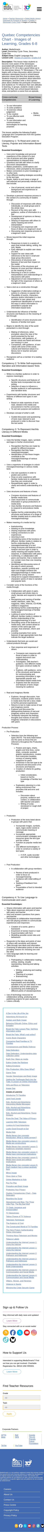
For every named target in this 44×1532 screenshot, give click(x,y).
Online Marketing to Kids (16, 1180)
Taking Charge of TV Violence (18, 1217)
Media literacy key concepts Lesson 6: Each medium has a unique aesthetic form (22, 1167)
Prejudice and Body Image (17, 1186)
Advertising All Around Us (16, 1017)
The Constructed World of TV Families (22, 1227)
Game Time (11, 1073)
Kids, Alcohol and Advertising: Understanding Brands (18, 1109)
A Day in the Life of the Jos (17, 1013)
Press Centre (10, 1505)
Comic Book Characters (16, 1038)
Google (32, 1435)
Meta (3, 1437)
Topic (5, 1403)
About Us (8, 1494)
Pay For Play (11, 1183)
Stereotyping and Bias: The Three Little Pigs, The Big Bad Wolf (20, 1203)
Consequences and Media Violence (20, 1047)
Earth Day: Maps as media (17, 1059)
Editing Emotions (13, 1066)
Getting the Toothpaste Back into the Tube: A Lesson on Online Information (21, 1081)
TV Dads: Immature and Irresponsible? (16, 1209)
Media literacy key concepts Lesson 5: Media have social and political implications (22, 1160)
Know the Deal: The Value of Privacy (21, 1118)
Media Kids (10, 1132)
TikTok (4, 1446)
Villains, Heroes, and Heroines (18, 1281)
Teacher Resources (16, 18)
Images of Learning (14, 1092)
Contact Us (9, 1500)
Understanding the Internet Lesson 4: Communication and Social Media (21, 1271)
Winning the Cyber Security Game (20, 1288)
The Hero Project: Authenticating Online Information (19, 1231)
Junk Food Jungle (13, 1099)
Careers (7, 1489)
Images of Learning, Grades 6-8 (28, 58)
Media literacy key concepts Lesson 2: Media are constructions (22, 1142)
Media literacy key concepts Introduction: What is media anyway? (21, 1137)
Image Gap (10, 1088)
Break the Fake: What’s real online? (21, 1035)
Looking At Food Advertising (17, 1125)
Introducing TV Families (16, 1095)
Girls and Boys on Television (18, 1085)
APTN (3, 1435)
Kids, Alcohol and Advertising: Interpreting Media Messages (18, 1103)
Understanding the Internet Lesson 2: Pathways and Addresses (21, 1254)
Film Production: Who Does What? (20, 1069)
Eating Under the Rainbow (17, 1063)
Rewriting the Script (14, 1199)
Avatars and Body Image (16, 1020)
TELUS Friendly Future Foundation (33, 1440)
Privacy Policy (10, 1515)
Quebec (32, 20)
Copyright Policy (11, 1510)
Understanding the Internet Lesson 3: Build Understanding (21, 1265)
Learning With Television (16, 1122)
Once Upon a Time (14, 1176)
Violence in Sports (13, 1284)
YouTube (18, 1446)
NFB (17, 1437)
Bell (16, 1435)
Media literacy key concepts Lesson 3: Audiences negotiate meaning (22, 1148)
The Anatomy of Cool (15, 1223)
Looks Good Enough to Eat (17, 1129)
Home (5, 18)
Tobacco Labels (12, 1239)
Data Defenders (12, 1050)
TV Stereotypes (12, 1213)
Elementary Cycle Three (11, 22)
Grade (5, 1393)
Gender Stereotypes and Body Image (21, 1076)
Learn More (12, 1321)
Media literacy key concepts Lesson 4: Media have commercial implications (22, 1153)
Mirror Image (11, 1173)
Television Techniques (15, 1220)
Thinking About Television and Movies (21, 1236)
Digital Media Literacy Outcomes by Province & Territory (22, 19)
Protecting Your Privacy (15, 1190)
